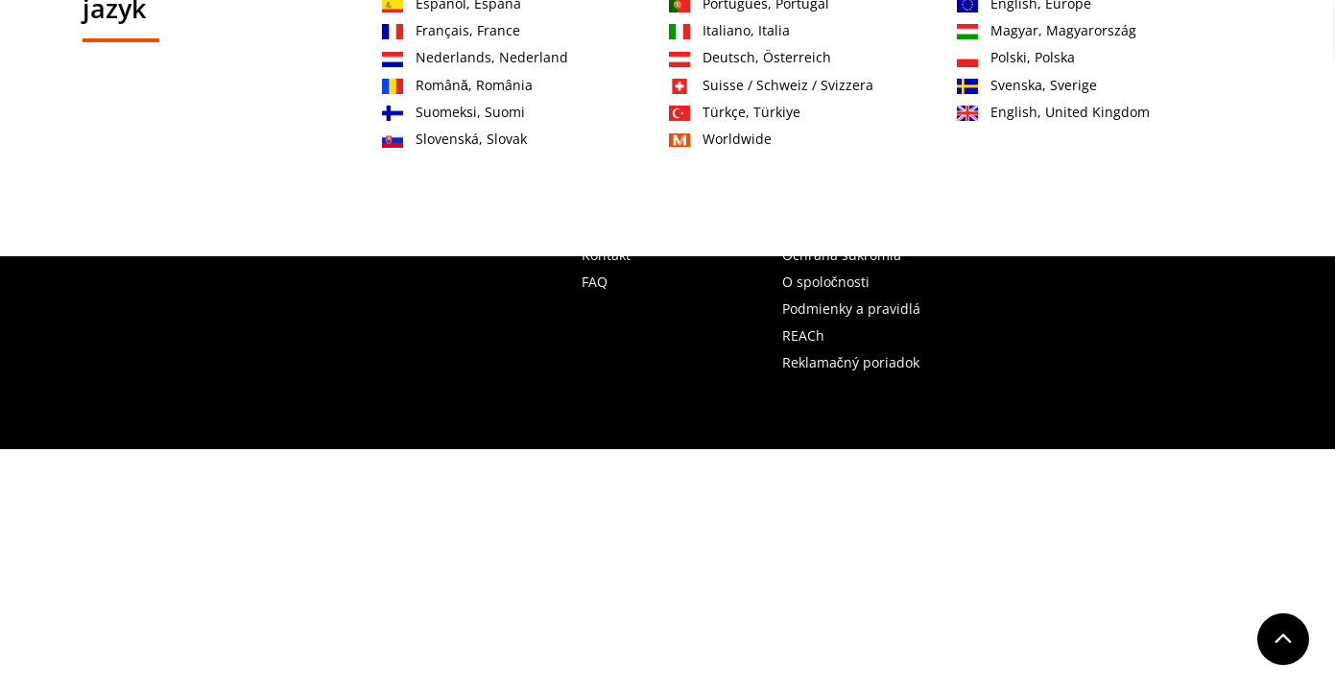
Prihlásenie (1217, 39)
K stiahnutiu (1081, 112)
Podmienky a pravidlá (851, 308)
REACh (803, 335)
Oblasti (530, 112)
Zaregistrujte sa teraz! (1089, 39)
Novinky (972, 112)
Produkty (435, 112)
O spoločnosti (826, 282)
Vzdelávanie (786, 112)
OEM (690, 112)
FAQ (595, 282)
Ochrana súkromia (841, 255)
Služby (614, 112)
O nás (886, 112)
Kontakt (973, 39)
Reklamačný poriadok (850, 362)
